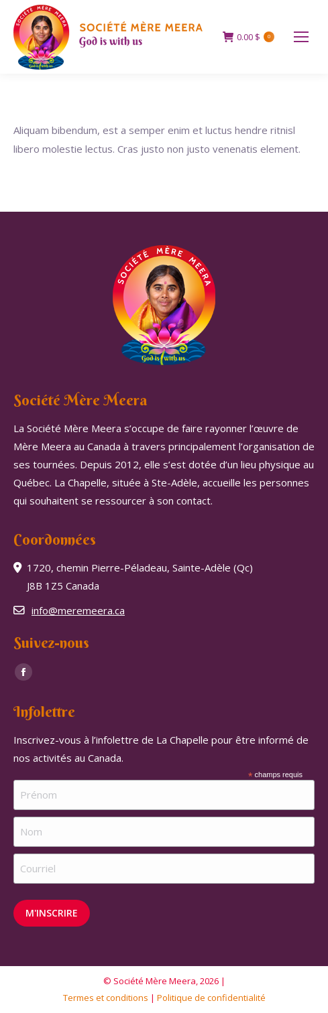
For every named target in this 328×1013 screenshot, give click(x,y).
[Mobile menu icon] (301, 36)
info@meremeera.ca (78, 610)
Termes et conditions (105, 998)
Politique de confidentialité (211, 998)
